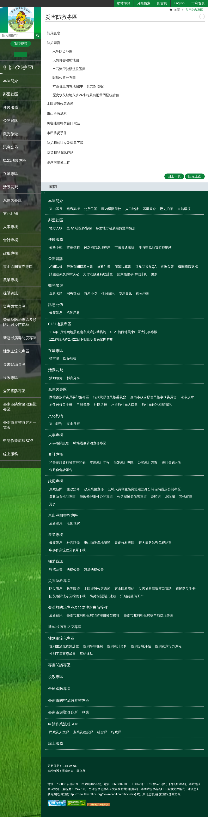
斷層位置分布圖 (64, 77)
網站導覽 (123, 3)
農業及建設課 (83, 732)
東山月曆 (73, 424)
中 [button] (20, 54)
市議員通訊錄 (124, 247)
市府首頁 (198, 3)
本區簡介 (55, 201)
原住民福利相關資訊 (157, 404)
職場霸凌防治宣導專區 (89, 443)
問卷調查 (70, 359)
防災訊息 (53, 33)
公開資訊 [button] (10, 121)
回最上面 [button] (194, 176)
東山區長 (55, 209)
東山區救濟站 (57, 113)
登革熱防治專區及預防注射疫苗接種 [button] (20, 322)
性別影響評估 (141, 646)
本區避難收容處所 (60, 104)
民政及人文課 (59, 732)
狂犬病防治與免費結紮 (155, 542)
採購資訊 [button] (10, 293)
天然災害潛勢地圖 (66, 60)
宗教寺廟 (73, 293)
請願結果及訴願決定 (64, 274)
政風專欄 (55, 481)
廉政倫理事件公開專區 (96, 496)
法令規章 (187, 397)
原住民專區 (57, 389)
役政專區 (10, 378)
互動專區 (55, 351)
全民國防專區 (14, 391)
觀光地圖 (142, 293)
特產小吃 (90, 293)
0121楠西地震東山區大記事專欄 (134, 332)
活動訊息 (73, 312)
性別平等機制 (93, 646)
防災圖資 (53, 43)
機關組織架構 (188, 266)
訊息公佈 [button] (10, 147)
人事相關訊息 (59, 443)
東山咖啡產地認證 (97, 542)
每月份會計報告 (60, 470)
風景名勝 (55, 293)
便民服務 (55, 239)
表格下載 (55, 247)
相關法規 (55, 266)
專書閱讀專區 (14, 364)
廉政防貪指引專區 (62, 496)
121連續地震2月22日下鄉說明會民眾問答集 (81, 339)
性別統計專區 (124, 462)
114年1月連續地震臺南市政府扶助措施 (77, 332)
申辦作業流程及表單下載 (67, 550)
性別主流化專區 (61, 638)
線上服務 (10, 454)
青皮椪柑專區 (124, 542)
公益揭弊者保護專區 (132, 496)
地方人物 (55, 228)
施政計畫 (103, 266)
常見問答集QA (146, 266)
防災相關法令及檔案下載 (65, 142)
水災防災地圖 (62, 51)
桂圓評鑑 (73, 542)
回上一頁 (174, 176)
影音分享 (73, 378)
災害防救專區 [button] (14, 306)
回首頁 (162, 3)
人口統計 (132, 209)
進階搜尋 (20, 43)
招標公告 (55, 569)
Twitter (17, 67)
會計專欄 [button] (10, 240)
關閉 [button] (53, 187)
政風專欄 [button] (10, 253)
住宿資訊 (108, 293)
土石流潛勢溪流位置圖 (69, 69)
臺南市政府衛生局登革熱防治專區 (148, 615)
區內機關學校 (111, 209)
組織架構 (73, 209)
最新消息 (55, 312)
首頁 (177, 9)
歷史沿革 (166, 209)
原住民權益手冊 (60, 404)
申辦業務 (83, 404)
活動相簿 (55, 378)
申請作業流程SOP (63, 724)
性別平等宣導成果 (62, 654)
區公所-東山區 (20, 19)
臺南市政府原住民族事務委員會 (153, 397)
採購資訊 (55, 561)
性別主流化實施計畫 (64, 646)
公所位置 (90, 209)
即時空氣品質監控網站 (155, 247)
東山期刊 (55, 424)
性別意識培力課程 (168, 646)
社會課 (102, 732)
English (179, 3)
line (24, 67)
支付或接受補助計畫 (98, 274)
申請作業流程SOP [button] (18, 441)
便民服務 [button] (10, 107)
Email (30, 67)
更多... (155, 274)
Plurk (11, 67)
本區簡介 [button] (10, 81)
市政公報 (167, 266)
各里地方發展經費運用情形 (115, 228)
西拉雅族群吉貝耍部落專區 (69, 397)
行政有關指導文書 (80, 266)
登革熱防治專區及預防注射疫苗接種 (78, 607)
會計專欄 (55, 454)
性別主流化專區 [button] (16, 351)
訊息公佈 (55, 305)
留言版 (54, 359)
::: (1, 8)
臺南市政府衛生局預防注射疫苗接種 (93, 615)
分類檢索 (143, 3)
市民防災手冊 (57, 133)
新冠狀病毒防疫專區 (20, 338)
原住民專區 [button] (12, 200)
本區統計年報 (100, 462)
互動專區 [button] (10, 174)
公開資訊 (55, 259)
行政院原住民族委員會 (109, 397)
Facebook (5, 67)
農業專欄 (55, 535)
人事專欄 (55, 435)
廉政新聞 (55, 489)
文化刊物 (55, 416)
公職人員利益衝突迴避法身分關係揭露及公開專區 (144, 489)
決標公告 (73, 569)
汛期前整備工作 (58, 162)
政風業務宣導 (94, 489)
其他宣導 (185, 496)
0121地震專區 (59, 324)
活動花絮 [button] (10, 187)
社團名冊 (100, 404)
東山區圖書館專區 (63, 515)
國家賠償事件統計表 (132, 274)
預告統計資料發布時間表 (67, 462)
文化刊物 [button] (10, 213)
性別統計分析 (117, 646)
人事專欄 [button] (10, 227)
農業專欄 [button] (10, 280)
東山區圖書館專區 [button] (18, 267)
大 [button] (33, 54)
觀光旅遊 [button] (10, 134)
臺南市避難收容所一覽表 (20, 425)
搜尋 (3, 34)
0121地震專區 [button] (14, 160)
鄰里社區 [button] (10, 94)
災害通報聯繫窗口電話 (63, 123)
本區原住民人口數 (124, 404)
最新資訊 (55, 615)
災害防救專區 (194, 9)
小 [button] (8, 54)
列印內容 (202, 16)
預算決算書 (123, 266)
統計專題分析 (172, 462)
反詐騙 (170, 496)
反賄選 (156, 496)
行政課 (116, 732)
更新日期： (55, 765)
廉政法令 (73, 489)
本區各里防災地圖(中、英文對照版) (78, 86)
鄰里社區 (55, 220)
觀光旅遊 (55, 285)
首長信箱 (73, 247)
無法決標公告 (94, 569)
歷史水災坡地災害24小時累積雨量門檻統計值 (86, 95)
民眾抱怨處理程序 (97, 247)
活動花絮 (55, 370)
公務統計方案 (148, 462)
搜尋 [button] (37, 36)
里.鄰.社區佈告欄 (79, 228)
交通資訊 (125, 293)
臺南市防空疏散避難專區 (20, 406)
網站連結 (86, 654)
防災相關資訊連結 (60, 152)
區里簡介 (149, 209)
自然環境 (184, 209)
